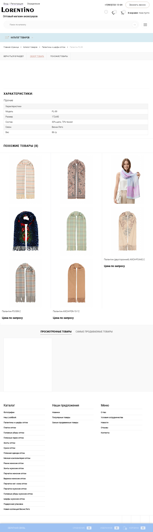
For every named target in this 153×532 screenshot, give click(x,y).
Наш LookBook (10, 417)
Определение (33, 4)
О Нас (103, 412)
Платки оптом (10, 427)
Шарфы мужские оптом (14, 498)
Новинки (56, 412)
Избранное (107, 528)
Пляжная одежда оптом (14, 452)
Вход (6, 4)
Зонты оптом (9, 442)
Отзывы (104, 427)
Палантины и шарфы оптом (16, 422)
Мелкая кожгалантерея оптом (17, 457)
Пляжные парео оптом (14, 437)
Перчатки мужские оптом (15, 488)
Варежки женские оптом (15, 478)
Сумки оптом (9, 447)
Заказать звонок (137, 5)
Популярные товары (61, 417)
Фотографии (9, 412)
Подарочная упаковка (13, 503)
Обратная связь (14, 528)
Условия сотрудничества (112, 417)
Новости (104, 422)
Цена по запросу (114, 265)
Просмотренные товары (56, 331)
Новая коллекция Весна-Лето (17, 508)
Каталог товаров (19, 37)
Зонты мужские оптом (14, 468)
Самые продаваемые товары (94, 331)
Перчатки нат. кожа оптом (15, 483)
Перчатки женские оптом (15, 473)
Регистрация (17, 4)
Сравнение (79, 528)
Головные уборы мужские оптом (18, 493)
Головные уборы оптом (14, 432)
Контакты (105, 432)
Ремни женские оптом (14, 463)
